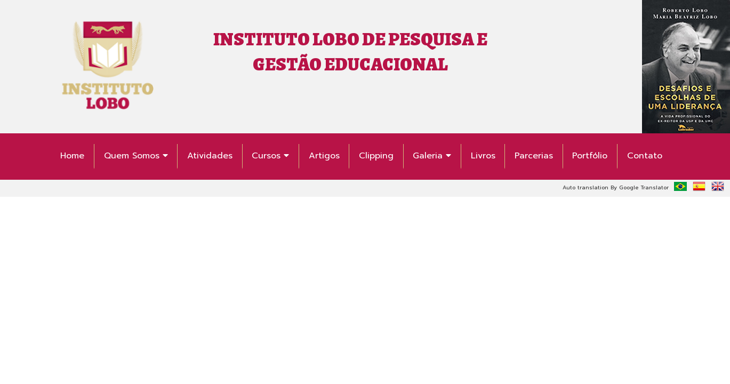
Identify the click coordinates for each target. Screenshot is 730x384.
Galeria (432, 155)
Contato (644, 155)
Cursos (270, 155)
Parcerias (534, 155)
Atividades (209, 155)
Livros (483, 155)
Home (72, 155)
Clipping (376, 155)
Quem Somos (136, 155)
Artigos (324, 155)
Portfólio (589, 155)
